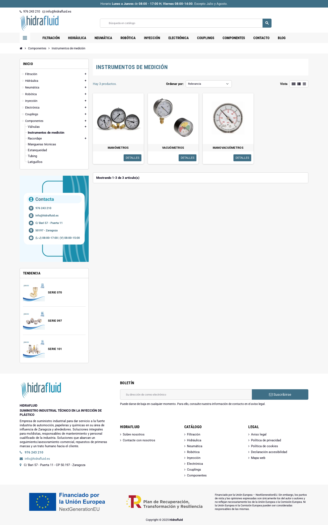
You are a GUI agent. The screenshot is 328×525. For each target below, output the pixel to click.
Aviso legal (258, 434)
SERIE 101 (55, 349)
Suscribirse (280, 394)
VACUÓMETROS (173, 147)
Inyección (193, 458)
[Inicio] (21, 48)
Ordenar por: (175, 84)
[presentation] (152, 416)
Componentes (197, 475)
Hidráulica (194, 440)
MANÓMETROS (118, 147)
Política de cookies (264, 446)
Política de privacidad (266, 440)
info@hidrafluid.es (56, 11)
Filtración (193, 434)
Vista (283, 84)
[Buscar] (185, 23)
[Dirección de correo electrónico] (186, 394)
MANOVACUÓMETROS (228, 147)
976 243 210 (30, 11)
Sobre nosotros (134, 434)
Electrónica (195, 464)
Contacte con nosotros (139, 440)
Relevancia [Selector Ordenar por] (194, 83)
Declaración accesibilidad (269, 452)
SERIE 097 (55, 320)
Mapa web (258, 458)
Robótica (193, 452)
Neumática (194, 446)
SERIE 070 (55, 292)
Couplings (194, 469)
